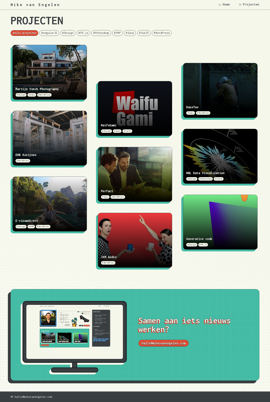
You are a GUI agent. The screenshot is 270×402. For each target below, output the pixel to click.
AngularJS (50, 32)
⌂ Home (224, 4)
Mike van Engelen (35, 5)
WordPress (163, 32)
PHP (118, 32)
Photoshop (102, 32)
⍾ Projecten (249, 4)
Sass (131, 32)
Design (69, 32)
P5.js (84, 32)
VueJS (145, 32)
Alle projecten (25, 32)
